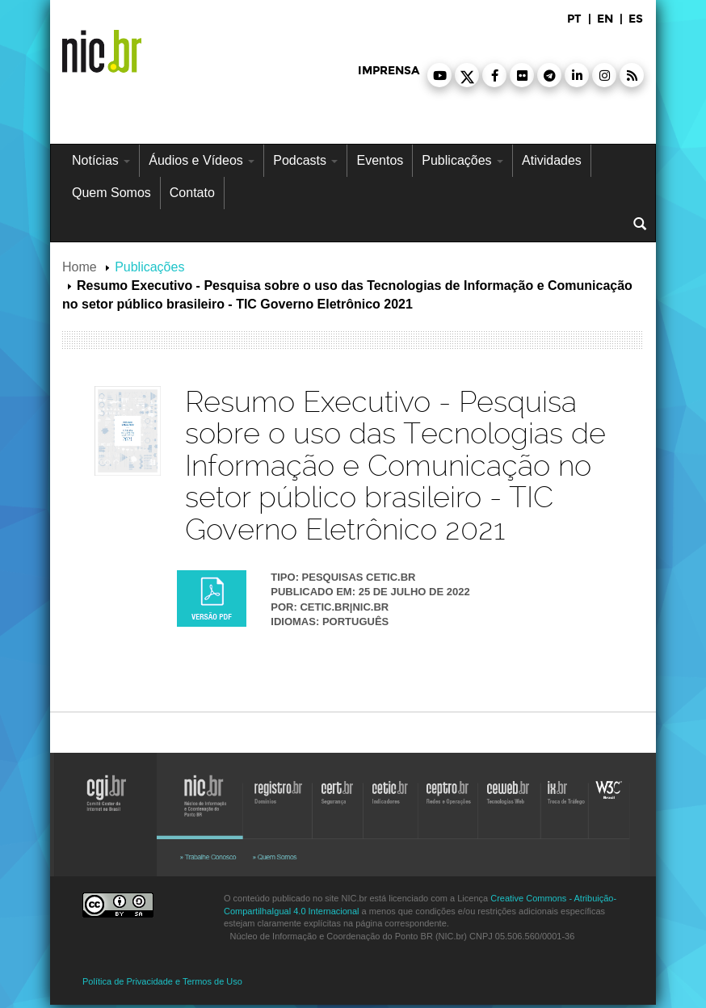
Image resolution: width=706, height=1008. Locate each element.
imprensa (388, 71)
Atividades (552, 160)
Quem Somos (111, 193)
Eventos (379, 160)
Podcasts (305, 160)
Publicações (462, 160)
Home (79, 267)
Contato (192, 193)
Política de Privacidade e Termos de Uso (162, 981)
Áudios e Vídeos (201, 160)
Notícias (101, 160)
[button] (439, 75)
